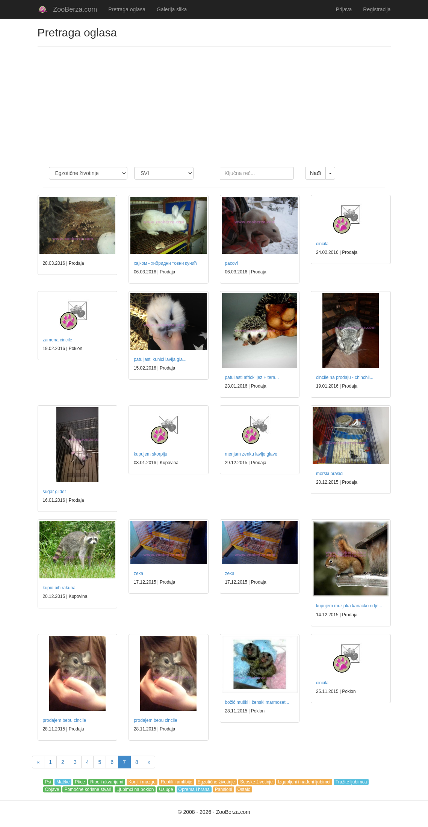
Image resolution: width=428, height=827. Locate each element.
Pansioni (223, 789)
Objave (52, 789)
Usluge (166, 789)
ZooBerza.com (75, 9)
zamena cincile (58, 340)
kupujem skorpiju (150, 454)
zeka (138, 573)
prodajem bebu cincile (64, 720)
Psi (48, 782)
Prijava (344, 9)
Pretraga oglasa (126, 9)
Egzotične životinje (216, 782)
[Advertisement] (214, 106)
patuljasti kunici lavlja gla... (160, 359)
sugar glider (54, 491)
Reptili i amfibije (176, 782)
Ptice (80, 782)
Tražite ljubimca (351, 782)
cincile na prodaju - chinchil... (345, 377)
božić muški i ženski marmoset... (257, 702)
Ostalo (244, 789)
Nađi (315, 173)
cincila (322, 243)
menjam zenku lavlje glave (251, 454)
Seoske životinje (256, 782)
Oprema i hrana (194, 789)
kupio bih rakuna (59, 587)
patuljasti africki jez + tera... (252, 377)
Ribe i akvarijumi (106, 782)
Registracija (376, 9)
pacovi (231, 263)
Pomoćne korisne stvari (87, 789)
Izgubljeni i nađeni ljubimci (304, 782)
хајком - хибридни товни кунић (165, 263)
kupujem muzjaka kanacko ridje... (349, 605)
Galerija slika (172, 9)
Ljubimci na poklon (135, 789)
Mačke (63, 782)
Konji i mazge (142, 782)
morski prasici (329, 473)
